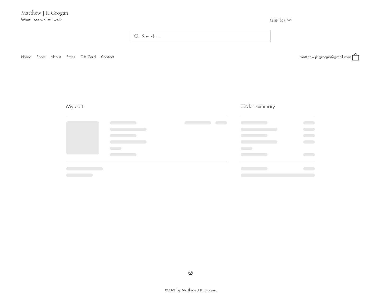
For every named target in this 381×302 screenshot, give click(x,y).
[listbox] (280, 20)
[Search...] (200, 36)
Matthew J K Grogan (44, 12)
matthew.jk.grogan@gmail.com (325, 56)
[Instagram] (190, 272)
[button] (280, 20)
